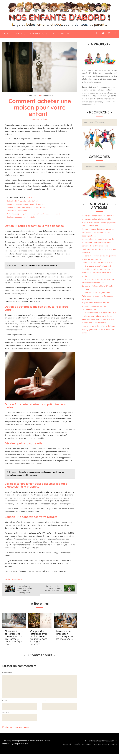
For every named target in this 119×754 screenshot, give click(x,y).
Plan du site (23, 744)
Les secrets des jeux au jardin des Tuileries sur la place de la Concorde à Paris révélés (97, 296)
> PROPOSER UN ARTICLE (62, 34)
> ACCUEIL (6, 34)
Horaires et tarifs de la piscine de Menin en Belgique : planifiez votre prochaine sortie (99, 329)
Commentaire (7, 673)
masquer (30, 197)
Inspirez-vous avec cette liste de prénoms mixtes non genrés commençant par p (95, 306)
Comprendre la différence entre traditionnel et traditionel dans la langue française (99, 249)
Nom (4, 701)
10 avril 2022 (31, 96)
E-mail (44, 701)
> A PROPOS (20, 34)
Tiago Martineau (41, 119)
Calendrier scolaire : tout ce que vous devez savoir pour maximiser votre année (97, 272)
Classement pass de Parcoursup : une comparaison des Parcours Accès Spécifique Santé (98, 232)
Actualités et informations (13, 579)
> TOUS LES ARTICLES (37, 34)
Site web (5, 712)
